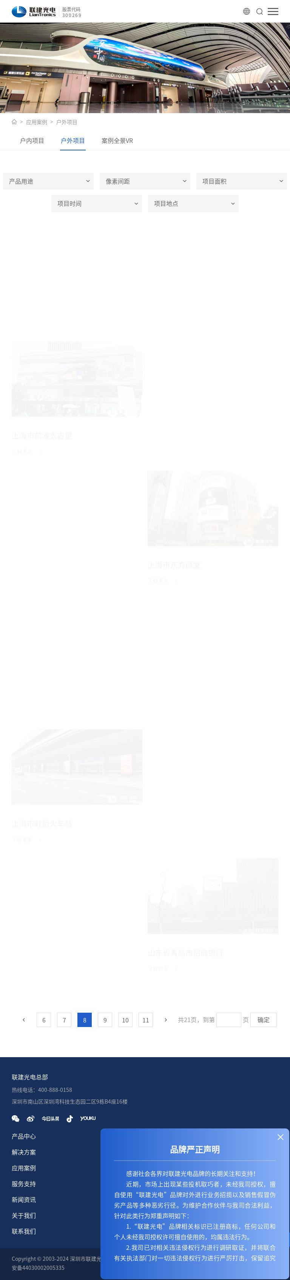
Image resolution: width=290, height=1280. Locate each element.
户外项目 (66, 122)
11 (145, 1020)
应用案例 (36, 122)
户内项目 (32, 141)
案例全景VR (117, 141)
